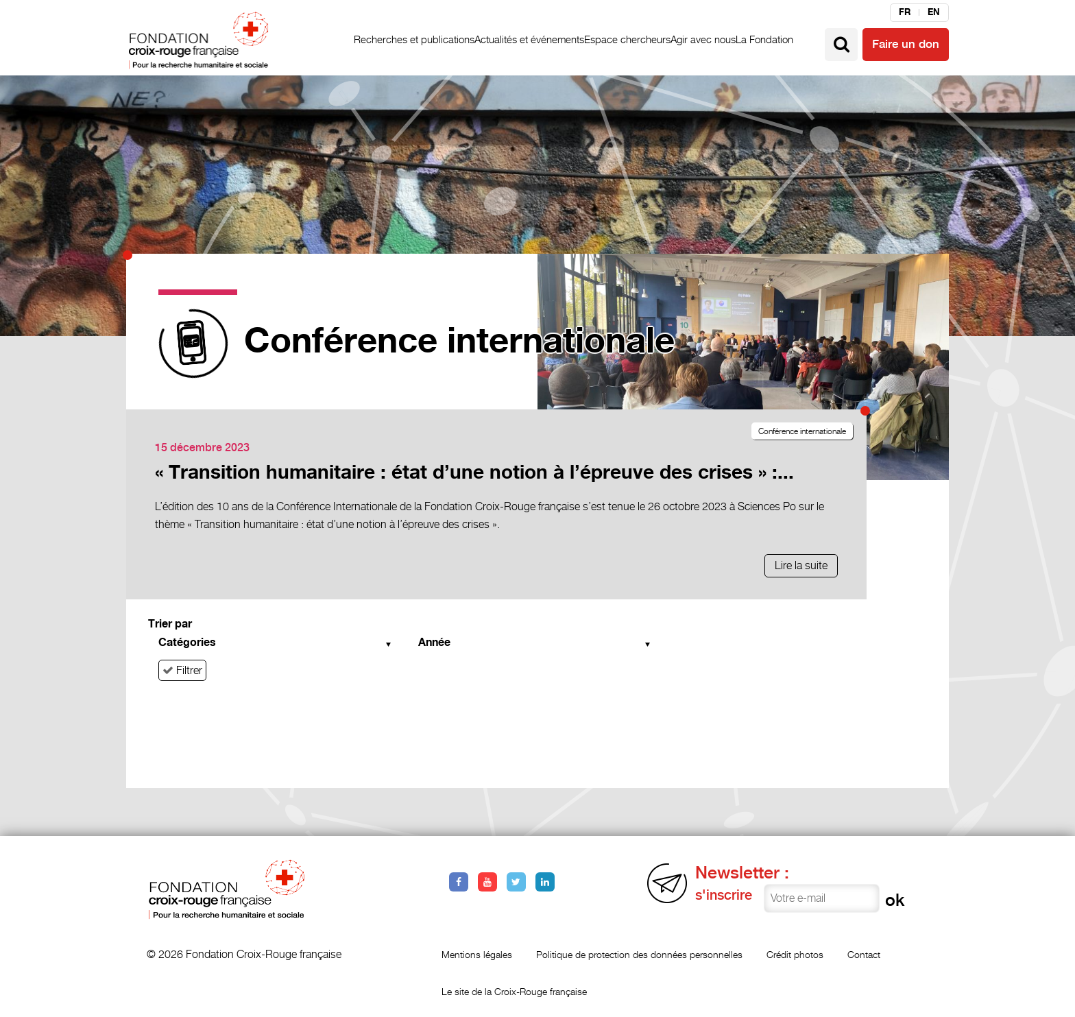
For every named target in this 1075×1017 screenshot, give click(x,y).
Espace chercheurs (627, 39)
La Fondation (764, 39)
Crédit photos (794, 954)
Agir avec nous (703, 39)
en (934, 12)
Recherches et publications (414, 39)
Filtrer (182, 670)
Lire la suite (801, 565)
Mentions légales (477, 954)
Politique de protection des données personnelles (639, 954)
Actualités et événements (529, 39)
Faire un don (905, 44)
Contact (863, 954)
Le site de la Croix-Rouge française (514, 991)
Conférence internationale (802, 431)
